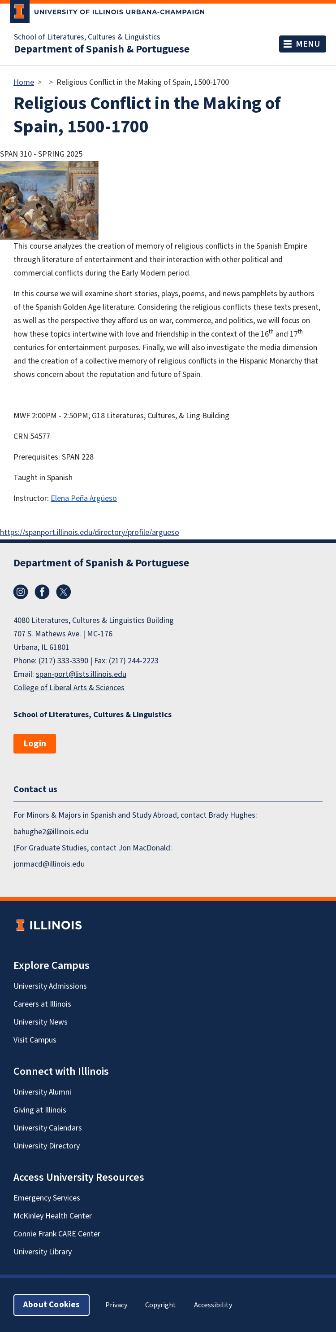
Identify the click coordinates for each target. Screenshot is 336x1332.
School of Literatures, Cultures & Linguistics (87, 37)
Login (34, 743)
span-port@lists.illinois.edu (81, 674)
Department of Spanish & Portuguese (102, 49)
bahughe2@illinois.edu (50, 831)
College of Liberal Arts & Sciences (69, 687)
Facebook (42, 592)
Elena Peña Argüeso (84, 498)
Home (23, 82)
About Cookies (51, 1305)
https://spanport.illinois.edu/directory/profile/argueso (89, 532)
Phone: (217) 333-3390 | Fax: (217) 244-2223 (86, 660)
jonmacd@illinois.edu (49, 864)
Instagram (20, 592)
